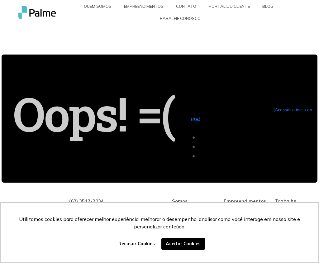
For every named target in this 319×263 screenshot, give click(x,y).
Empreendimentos (144, 6)
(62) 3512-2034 (86, 201)
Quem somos (98, 6)
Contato (186, 6)
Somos (180, 201)
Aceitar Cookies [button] (183, 243)
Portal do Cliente (229, 6)
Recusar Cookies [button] (136, 243)
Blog (268, 6)
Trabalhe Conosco (179, 18)
